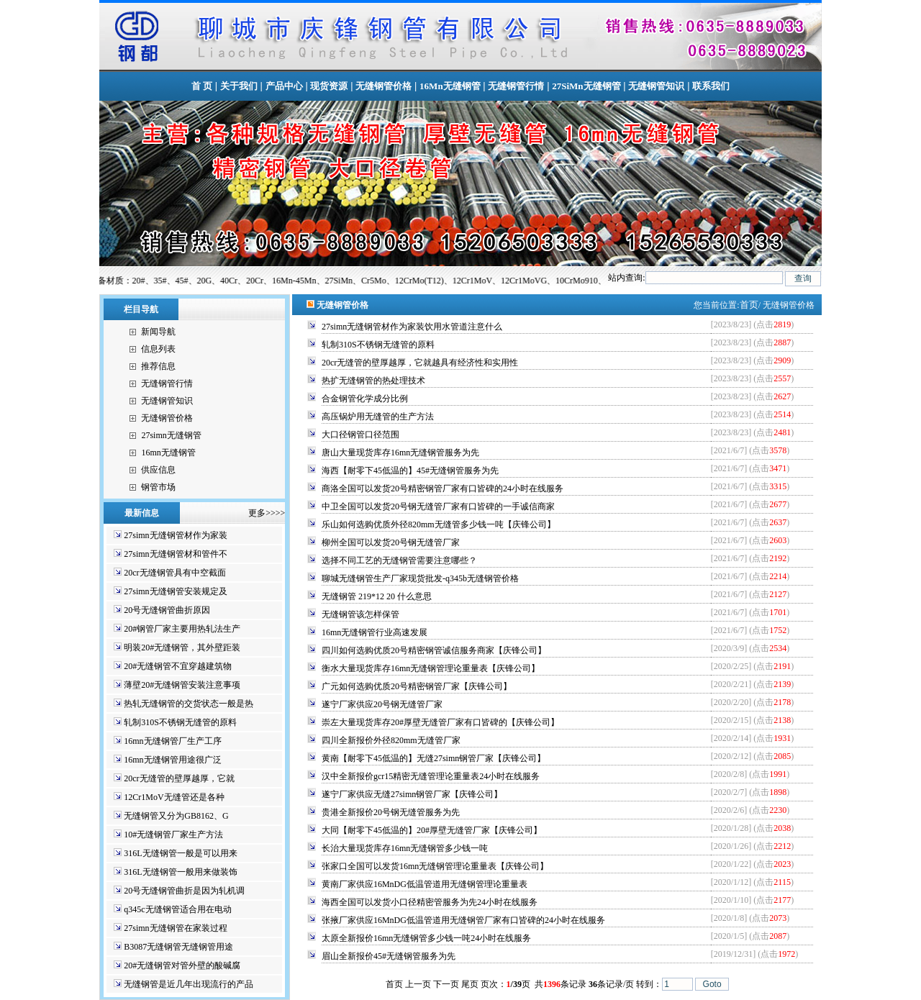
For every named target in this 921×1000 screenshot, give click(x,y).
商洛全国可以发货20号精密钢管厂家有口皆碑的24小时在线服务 (442, 488)
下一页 (446, 984)
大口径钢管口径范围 (360, 434)
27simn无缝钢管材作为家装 (175, 535)
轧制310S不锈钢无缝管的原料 (180, 722)
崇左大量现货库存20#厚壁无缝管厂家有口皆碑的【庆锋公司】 (440, 722)
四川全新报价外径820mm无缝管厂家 (391, 740)
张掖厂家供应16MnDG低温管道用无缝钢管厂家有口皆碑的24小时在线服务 (463, 920)
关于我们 (239, 86)
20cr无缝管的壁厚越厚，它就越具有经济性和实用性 (420, 363)
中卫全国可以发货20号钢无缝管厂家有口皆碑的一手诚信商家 (438, 506)
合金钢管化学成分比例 (365, 399)
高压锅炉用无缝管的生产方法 (378, 417)
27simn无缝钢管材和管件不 (175, 554)
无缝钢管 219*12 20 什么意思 (377, 596)
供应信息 (158, 470)
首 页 (201, 86)
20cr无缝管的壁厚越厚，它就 (179, 778)
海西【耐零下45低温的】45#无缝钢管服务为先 (410, 470)
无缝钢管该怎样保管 (360, 614)
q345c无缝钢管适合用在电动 (177, 909)
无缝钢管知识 (656, 86)
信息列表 (158, 349)
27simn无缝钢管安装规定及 (175, 591)
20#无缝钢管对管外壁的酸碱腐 (182, 965)
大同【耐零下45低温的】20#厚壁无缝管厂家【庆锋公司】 (432, 830)
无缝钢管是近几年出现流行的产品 (188, 984)
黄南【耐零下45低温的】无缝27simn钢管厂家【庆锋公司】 (433, 758)
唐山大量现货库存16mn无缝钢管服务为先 (400, 452)
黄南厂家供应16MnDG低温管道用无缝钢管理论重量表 (424, 884)
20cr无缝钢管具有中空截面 (174, 573)
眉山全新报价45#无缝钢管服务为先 (388, 956)
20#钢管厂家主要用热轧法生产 (182, 629)
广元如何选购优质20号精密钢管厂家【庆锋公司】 (417, 686)
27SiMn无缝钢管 (586, 86)
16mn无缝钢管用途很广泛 (172, 760)
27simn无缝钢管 (171, 435)
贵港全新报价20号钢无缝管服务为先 (391, 812)
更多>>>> (262, 513)
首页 (749, 304)
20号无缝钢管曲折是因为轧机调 (184, 891)
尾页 (469, 984)
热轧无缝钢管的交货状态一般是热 (188, 704)
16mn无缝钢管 (168, 452)
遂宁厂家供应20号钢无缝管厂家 (382, 704)
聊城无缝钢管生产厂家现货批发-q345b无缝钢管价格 (420, 578)
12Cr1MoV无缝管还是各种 (174, 797)
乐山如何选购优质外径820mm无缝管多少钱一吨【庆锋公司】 (438, 524)
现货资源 (329, 86)
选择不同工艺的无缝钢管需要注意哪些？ (399, 560)
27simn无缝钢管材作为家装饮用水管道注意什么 (412, 327)
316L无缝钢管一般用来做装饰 (180, 872)
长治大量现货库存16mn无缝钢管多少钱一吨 (405, 848)
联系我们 (711, 86)
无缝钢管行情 (516, 86)
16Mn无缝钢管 (450, 86)
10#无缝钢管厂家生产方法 (173, 834)
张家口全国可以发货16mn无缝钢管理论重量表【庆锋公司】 (435, 866)
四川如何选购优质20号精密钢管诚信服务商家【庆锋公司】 (434, 650)
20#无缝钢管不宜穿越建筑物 (178, 666)
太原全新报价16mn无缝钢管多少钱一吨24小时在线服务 (426, 938)
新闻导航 (158, 332)
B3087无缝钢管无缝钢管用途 (178, 947)
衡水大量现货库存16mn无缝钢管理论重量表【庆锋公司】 (431, 668)
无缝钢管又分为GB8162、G (176, 816)
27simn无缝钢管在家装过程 (175, 928)
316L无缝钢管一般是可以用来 (180, 853)
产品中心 (284, 86)
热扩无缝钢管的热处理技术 (373, 381)
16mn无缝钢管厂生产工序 (172, 741)
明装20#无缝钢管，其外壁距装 (182, 647)
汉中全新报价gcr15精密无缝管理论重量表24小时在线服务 (431, 776)
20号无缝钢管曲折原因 (167, 610)
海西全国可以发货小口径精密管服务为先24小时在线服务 (429, 902)
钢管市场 (158, 487)
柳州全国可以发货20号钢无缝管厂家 (391, 542)
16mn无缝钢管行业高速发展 (374, 632)
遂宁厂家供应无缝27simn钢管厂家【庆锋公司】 (412, 794)
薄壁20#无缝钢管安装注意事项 (182, 685)
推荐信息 (158, 366)
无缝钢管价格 (383, 86)
